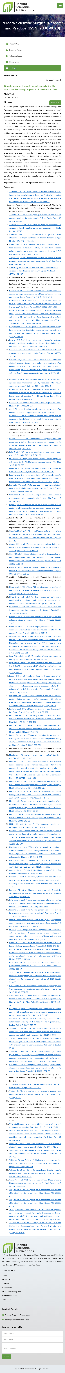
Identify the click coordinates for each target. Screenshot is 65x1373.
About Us (6, 1280)
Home (4, 1276)
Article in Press (14, 56)
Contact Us (6, 1299)
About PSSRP (13, 44)
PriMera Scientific (27, 1369)
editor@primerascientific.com (17, 1320)
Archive (11, 68)
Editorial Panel (13, 50)
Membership (7, 1287)
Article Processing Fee (11, 1291)
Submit (7, 1356)
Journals (5, 1283)
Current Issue (13, 62)
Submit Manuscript (10, 1295)
